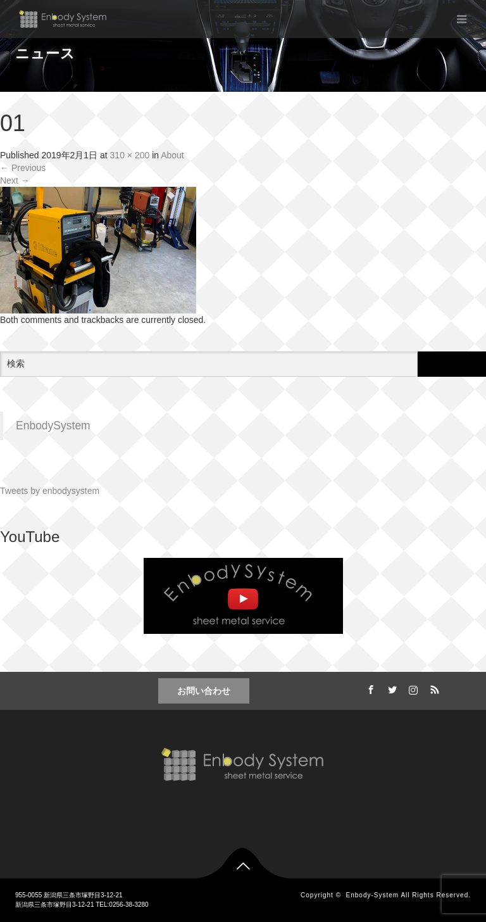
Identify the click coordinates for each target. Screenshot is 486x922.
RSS (433, 687)
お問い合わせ (203, 691)
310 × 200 (130, 155)
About (172, 155)
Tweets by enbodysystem (49, 491)
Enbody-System (372, 895)
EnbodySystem (53, 425)
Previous (23, 168)
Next (15, 180)
